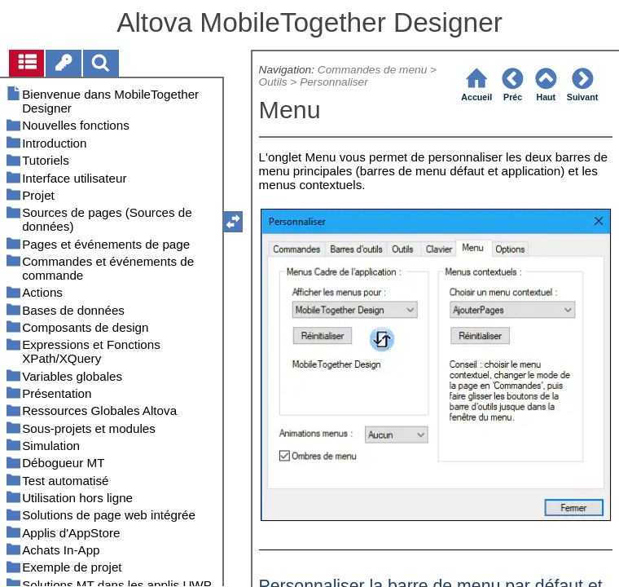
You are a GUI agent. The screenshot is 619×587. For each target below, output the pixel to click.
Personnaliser (334, 82)
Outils (273, 82)
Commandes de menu (373, 70)
